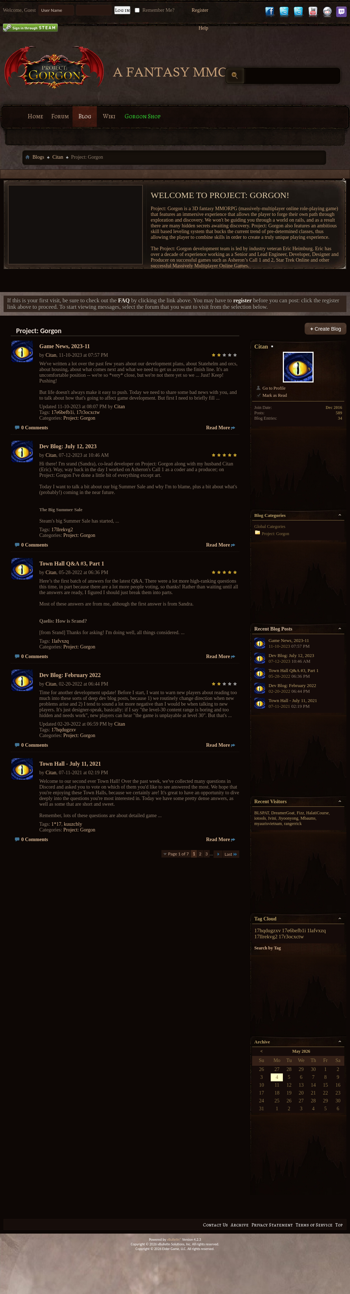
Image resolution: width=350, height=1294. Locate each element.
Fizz (300, 812)
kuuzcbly (73, 824)
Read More (218, 427)
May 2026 (301, 1051)
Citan (57, 157)
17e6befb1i (62, 412)
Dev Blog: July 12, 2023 (67, 446)
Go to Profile (270, 388)
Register (199, 10)
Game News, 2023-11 (64, 346)
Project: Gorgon (79, 418)
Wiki (109, 116)
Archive (240, 1225)
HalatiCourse (317, 812)
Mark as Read (271, 395)
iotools (260, 818)
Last (231, 854)
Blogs (38, 157)
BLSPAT (261, 812)
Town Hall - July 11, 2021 (70, 764)
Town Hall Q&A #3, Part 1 (71, 563)
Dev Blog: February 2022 (70, 675)
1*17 (56, 824)
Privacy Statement (272, 1225)
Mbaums (307, 818)
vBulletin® (174, 1239)
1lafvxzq (60, 641)
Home (35, 116)
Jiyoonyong (288, 818)
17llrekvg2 (62, 529)
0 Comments (34, 427)
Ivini (272, 818)
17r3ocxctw (88, 412)
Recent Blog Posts (273, 629)
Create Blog (325, 329)
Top (338, 1225)
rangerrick (292, 823)
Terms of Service (314, 1225)
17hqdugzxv (63, 729)
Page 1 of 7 (178, 853)
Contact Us (215, 1225)
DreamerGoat (282, 812)
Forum (60, 116)
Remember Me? (153, 10)
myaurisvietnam (268, 823)
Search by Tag (267, 947)
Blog (84, 116)
